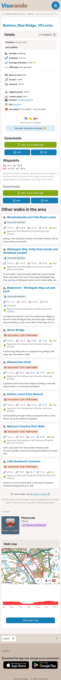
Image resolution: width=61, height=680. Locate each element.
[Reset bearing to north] (56, 560)
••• (2, 14)
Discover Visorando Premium (30, 128)
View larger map (30, 620)
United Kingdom (25, 99)
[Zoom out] (56, 556)
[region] (30, 566)
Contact (6, 651)
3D (50, 580)
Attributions (7, 582)
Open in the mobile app (30, 144)
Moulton (17, 104)
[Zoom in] (56, 552)
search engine (42, 494)
